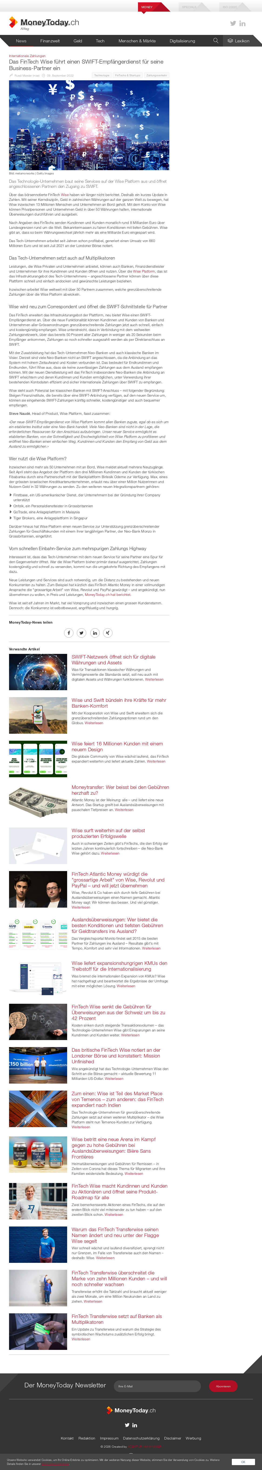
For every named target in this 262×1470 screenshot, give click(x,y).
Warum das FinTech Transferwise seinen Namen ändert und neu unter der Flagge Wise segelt (115, 1235)
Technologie (101, 75)
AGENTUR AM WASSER (144, 1446)
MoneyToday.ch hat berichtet (107, 594)
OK (243, 1462)
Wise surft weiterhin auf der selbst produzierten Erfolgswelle (108, 833)
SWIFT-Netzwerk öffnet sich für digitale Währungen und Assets (114, 660)
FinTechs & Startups (127, 75)
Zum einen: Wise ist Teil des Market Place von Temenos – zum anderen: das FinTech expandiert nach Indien (118, 1099)
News (21, 40)
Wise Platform (144, 271)
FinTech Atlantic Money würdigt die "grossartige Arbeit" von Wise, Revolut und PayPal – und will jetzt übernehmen (118, 880)
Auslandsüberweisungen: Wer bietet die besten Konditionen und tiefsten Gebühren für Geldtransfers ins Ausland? (117, 925)
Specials (189, 7)
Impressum (109, 1438)
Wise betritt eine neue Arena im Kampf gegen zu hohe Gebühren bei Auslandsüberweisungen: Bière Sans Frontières (113, 1148)
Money (147, 7)
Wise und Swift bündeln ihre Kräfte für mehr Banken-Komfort (119, 703)
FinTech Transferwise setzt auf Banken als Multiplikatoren (117, 1319)
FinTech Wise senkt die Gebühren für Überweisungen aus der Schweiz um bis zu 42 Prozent (118, 1012)
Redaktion (87, 1438)
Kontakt (67, 1438)
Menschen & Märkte (137, 40)
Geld (78, 40)
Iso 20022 (230, 7)
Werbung (193, 1438)
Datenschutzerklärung (141, 1438)
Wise (65, 195)
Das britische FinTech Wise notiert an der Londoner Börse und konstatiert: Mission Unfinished (116, 1055)
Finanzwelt (50, 40)
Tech (100, 40)
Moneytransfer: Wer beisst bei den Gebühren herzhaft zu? (120, 790)
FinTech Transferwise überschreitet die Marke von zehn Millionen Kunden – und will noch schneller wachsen (119, 1278)
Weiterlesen (154, 679)
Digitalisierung (182, 40)
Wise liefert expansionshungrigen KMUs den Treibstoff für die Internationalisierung (119, 966)
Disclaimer (172, 1438)
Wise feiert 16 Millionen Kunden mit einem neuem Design (117, 746)
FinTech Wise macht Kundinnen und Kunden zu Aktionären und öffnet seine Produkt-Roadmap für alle (120, 1191)
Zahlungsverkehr (157, 75)
